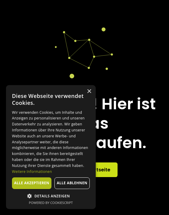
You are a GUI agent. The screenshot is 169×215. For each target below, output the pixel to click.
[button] (51, 196)
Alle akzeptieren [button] (31, 182)
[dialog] (51, 147)
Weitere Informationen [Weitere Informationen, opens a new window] (32, 171)
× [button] (89, 91)
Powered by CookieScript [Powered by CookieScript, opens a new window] (51, 202)
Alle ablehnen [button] (72, 182)
